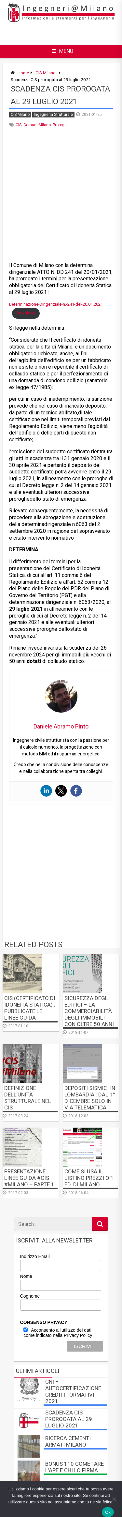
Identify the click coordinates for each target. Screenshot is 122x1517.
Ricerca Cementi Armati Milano (68, 1441)
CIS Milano (45, 72)
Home (23, 72)
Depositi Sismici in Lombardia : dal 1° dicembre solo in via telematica (89, 1098)
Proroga (60, 125)
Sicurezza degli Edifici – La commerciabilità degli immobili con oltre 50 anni (89, 1011)
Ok (108, 1512)
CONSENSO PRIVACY (43, 1322)
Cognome (30, 1296)
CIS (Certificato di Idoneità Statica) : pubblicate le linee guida (29, 1008)
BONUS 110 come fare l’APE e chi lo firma (74, 1467)
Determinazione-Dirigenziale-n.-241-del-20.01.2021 (56, 304)
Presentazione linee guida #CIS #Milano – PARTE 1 (29, 1178)
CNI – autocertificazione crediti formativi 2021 (73, 1391)
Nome (26, 1276)
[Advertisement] (65, 34)
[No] (114, 1499)
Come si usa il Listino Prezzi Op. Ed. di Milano (88, 1178)
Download (25, 313)
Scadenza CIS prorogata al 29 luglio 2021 (68, 1419)
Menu (62, 51)
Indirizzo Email (35, 1256)
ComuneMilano (37, 125)
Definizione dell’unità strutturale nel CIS (27, 1098)
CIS (18, 125)
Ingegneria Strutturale (53, 114)
